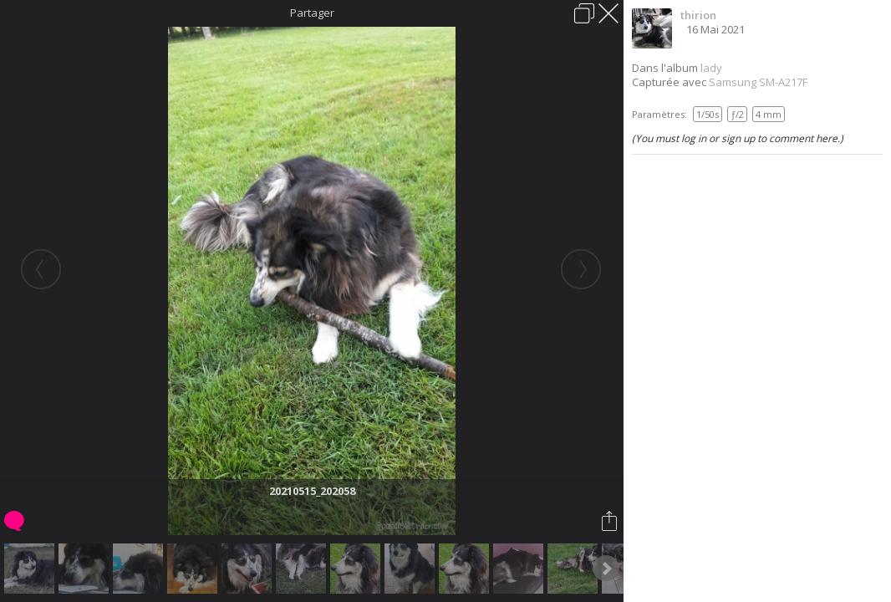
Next (606, 568)
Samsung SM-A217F (758, 81)
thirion (698, 15)
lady (711, 67)
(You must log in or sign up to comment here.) (737, 138)
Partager (312, 12)
